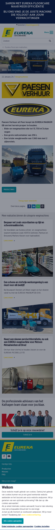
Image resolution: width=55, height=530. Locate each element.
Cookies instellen (41, 526)
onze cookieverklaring (31, 515)
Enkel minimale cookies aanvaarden (17, 526)
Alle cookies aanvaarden (13, 521)
